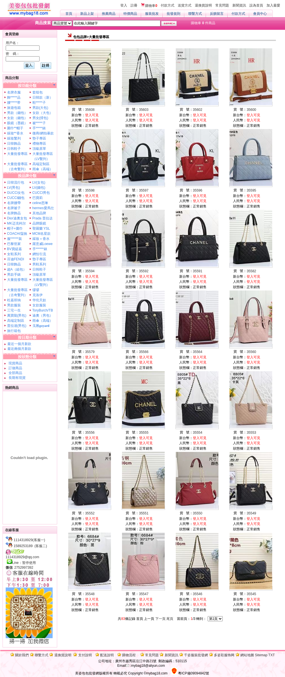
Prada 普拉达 (42, 218)
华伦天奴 (39, 300)
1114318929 (23, 540)
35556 (89, 433)
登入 (123, 5)
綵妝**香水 (15, 133)
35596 (197, 190)
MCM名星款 (41, 234)
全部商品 (14, 373)
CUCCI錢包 (16, 198)
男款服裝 (14, 305)
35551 (143, 513)
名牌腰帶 (14, 203)
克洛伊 (37, 295)
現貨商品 (14, 363)
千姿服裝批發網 (196, 655)
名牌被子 (14, 208)
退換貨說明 (203, 5)
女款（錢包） (17, 118)
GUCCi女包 (16, 193)
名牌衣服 (14, 92)
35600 (251, 110)
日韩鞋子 (14, 149)
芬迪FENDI (15, 259)
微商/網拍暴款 (43, 133)
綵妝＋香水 (40, 239)
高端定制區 (40, 164)
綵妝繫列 (14, 138)
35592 (143, 271)
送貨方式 (184, 5)
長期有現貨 (16, 378)
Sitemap (261, 655)
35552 (89, 513)
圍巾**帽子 (15, 128)
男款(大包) (40, 108)
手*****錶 (39, 128)
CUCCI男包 (41, 193)
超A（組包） (16, 269)
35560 (251, 352)
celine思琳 (40, 203)
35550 (197, 513)
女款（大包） (42, 113)
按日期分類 (27, 337)
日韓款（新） (42, 97)
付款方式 (167, 5)
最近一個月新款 (19, 344)
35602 (197, 110)
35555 (143, 433)
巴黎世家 (14, 244)
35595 (251, 190)
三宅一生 (14, 310)
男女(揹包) (40, 118)
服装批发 (152, 14)
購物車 (149, 5)
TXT (271, 655)
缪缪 (35, 290)
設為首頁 (256, 5)
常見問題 (222, 5)
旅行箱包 (14, 331)
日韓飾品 (14, 144)
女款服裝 (39, 305)
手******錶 (39, 249)
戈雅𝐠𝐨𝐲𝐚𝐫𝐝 (40, 326)
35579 (89, 352)
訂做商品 (14, 368)
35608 (89, 110)
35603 (143, 110)
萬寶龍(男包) (16, 315)
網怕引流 (39, 254)
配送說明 (107, 655)
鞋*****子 (39, 103)
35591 (197, 271)
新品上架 (87, 14)
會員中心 (260, 14)
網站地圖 (247, 655)
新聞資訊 (239, 5)
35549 (251, 513)
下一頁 (160, 619)
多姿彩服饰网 (224, 655)
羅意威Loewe (42, 244)
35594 (89, 271)
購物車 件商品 (203, 23)
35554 (197, 433)
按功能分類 (27, 86)
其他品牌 (39, 213)
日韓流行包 (15, 182)
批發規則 (173, 14)
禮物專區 (39, 144)
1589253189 (23, 546)
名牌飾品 (14, 213)
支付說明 (85, 655)
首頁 (68, 14)
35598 (89, 190)
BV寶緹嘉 (14, 249)
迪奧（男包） (42, 315)
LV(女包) (39, 182)
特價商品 (130, 14)
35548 (89, 594)
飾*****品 (13, 97)
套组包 (37, 92)
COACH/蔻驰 (17, 234)
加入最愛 (273, 5)
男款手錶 (14, 275)
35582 (251, 271)
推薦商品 (108, 14)
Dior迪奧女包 (17, 218)
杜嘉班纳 (14, 300)
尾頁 (169, 619)
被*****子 (39, 123)
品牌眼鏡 (39, 223)
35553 (251, 433)
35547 (143, 594)
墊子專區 (39, 138)
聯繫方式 (195, 14)
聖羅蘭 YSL (41, 228)
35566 (143, 352)
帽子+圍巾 (15, 228)
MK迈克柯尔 (16, 223)
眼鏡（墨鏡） (17, 123)
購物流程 (129, 655)
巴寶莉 (37, 198)
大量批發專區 (17, 154)
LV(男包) (13, 188)
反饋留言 (217, 14)
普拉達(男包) (16, 326)
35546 (197, 594)
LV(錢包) (39, 188)
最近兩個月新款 (19, 349)
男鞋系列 (39, 264)
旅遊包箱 (14, 108)
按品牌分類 (27, 176)
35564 (197, 352)
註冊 (134, 5)
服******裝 (14, 239)
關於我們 (22, 655)
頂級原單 (39, 149)
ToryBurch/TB (42, 310)
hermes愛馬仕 (43, 208)
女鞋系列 (14, 254)
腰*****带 (13, 103)
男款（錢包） (17, 113)
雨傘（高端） (42, 169)
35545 (251, 594)
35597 (143, 190)
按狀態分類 (27, 357)
